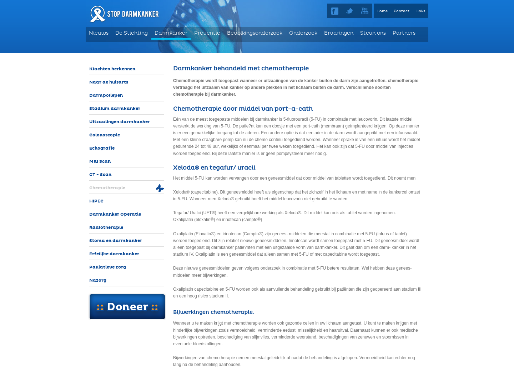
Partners (404, 33)
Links (420, 11)
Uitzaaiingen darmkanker (119, 122)
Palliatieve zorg (107, 267)
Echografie (102, 148)
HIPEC (96, 201)
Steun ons (373, 33)
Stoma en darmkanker (115, 241)
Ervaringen (338, 33)
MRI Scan (100, 161)
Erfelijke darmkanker (114, 254)
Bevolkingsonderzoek (254, 33)
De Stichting (131, 33)
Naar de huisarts (108, 82)
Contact (401, 11)
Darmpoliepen (106, 95)
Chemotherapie (107, 188)
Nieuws (99, 33)
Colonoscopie (104, 135)
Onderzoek (303, 33)
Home (382, 11)
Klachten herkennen (112, 69)
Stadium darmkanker (114, 108)
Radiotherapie (106, 227)
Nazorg (97, 280)
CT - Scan (100, 174)
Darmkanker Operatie (115, 214)
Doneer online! (127, 307)
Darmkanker (171, 33)
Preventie (207, 33)
